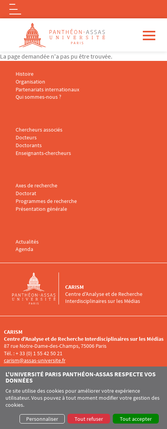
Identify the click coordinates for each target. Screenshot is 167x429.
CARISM (74, 286)
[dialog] (83, 398)
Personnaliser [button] (42, 418)
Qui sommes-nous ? (38, 97)
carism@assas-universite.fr (35, 360)
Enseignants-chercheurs (43, 153)
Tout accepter (136, 418)
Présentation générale (41, 209)
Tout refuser (89, 418)
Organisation (30, 81)
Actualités (27, 242)
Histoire (25, 74)
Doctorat (26, 193)
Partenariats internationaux (47, 89)
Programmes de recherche (46, 201)
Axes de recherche (36, 185)
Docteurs (26, 137)
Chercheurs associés (39, 129)
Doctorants (29, 145)
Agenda (24, 249)
